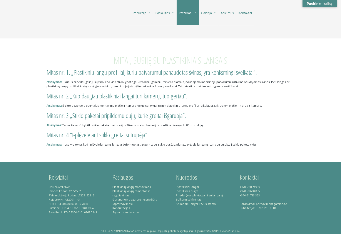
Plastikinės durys (187, 191)
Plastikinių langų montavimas (131, 187)
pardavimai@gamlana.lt (271, 204)
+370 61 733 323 (250, 195)
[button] (149, 13)
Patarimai (188, 12)
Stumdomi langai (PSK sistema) (196, 204)
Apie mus (227, 13)
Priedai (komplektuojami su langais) (199, 195)
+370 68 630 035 (250, 191)
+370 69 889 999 (250, 187)
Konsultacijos (121, 208)
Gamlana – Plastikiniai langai (64, 20)
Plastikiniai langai (187, 187)
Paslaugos (164, 12)
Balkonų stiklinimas (188, 199)
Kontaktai (245, 13)
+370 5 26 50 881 (265, 208)
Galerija (208, 12)
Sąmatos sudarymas (126, 212)
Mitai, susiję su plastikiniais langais (170, 60)
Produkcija (141, 12)
